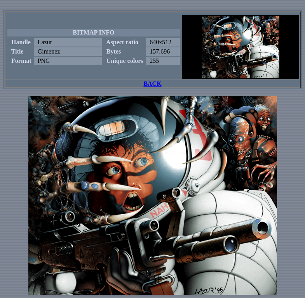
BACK (152, 83)
